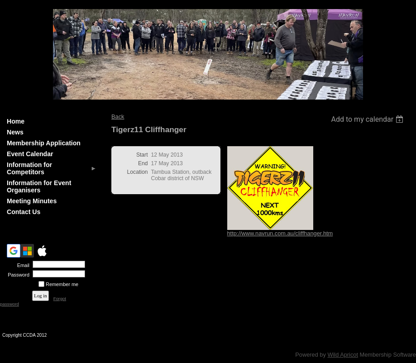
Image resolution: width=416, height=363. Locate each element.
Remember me (62, 284)
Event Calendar (30, 154)
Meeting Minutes (32, 201)
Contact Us (23, 211)
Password (17, 274)
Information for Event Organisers (39, 186)
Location (137, 172)
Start (142, 155)
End (143, 163)
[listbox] (368, 119)
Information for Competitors (29, 168)
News (15, 132)
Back (117, 116)
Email (21, 265)
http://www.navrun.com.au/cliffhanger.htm (280, 233)
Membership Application (44, 143)
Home (15, 121)
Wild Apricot (342, 354)
